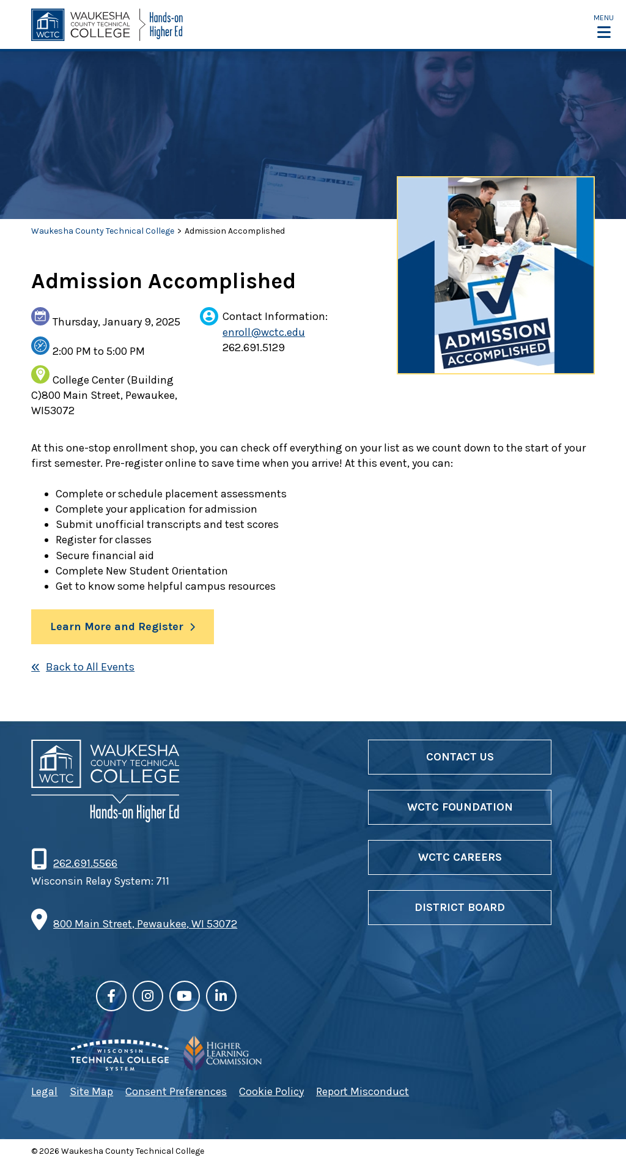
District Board (459, 907)
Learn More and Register (116, 626)
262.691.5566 (85, 863)
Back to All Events (90, 667)
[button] (603, 25)
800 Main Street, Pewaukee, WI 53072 (145, 924)
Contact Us (460, 757)
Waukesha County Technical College (102, 231)
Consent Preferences (176, 1091)
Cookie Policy (271, 1091)
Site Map (91, 1091)
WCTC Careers (460, 857)
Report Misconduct (362, 1091)
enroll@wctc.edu (264, 332)
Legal (44, 1091)
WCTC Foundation (460, 807)
